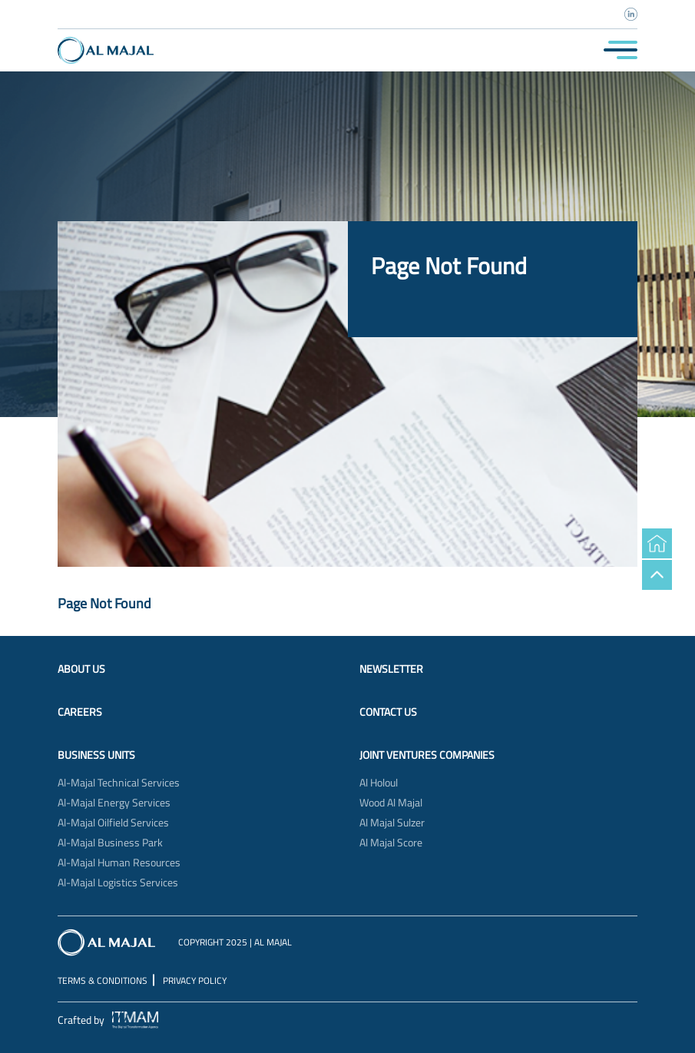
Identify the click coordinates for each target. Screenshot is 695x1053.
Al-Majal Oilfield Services (113, 823)
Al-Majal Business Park (110, 843)
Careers (80, 712)
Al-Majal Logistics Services (118, 882)
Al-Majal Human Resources (119, 863)
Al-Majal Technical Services (119, 783)
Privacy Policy (195, 980)
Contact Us (388, 712)
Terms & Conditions (102, 980)
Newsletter (391, 669)
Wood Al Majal (390, 803)
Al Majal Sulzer (392, 823)
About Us (81, 669)
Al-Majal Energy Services (114, 803)
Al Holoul (378, 783)
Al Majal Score (390, 843)
